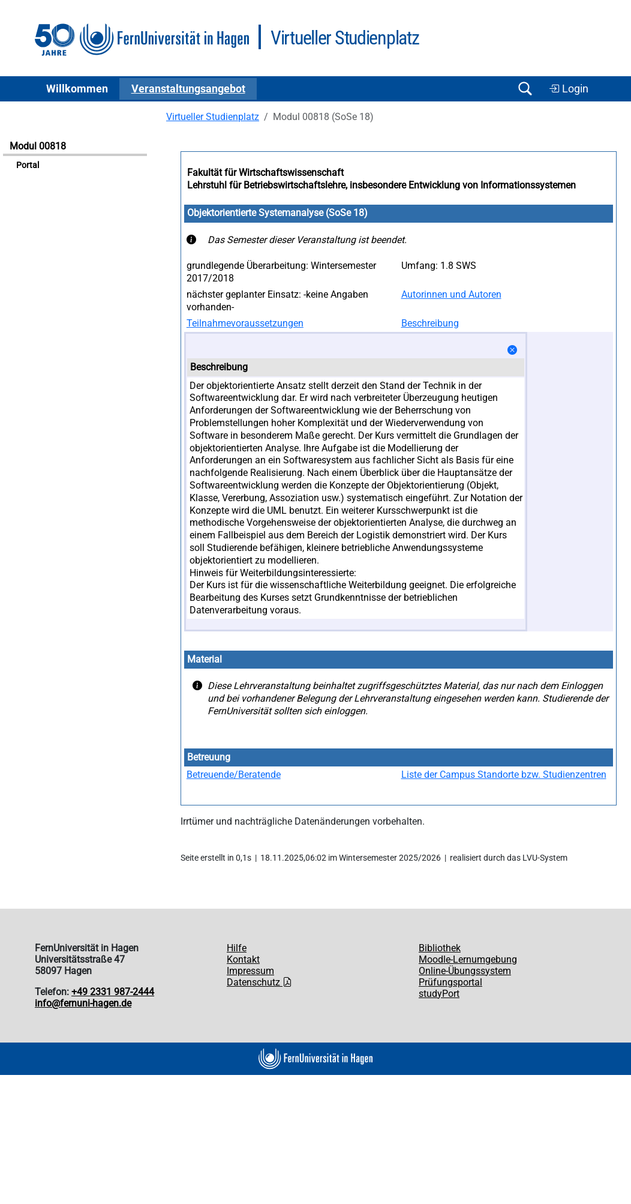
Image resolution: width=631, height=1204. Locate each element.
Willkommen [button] (77, 89)
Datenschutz (259, 982)
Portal (27, 165)
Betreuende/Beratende (234, 774)
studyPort (439, 993)
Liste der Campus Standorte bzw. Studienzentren (503, 774)
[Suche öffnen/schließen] (525, 88)
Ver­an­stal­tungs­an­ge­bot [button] (188, 89)
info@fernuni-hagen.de (83, 1003)
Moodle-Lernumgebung (468, 959)
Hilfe (237, 948)
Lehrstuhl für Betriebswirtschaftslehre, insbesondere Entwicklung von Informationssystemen (381, 185)
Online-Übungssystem (465, 971)
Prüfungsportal (450, 982)
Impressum (250, 971)
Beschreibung (430, 323)
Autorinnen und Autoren (451, 294)
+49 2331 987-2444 (112, 992)
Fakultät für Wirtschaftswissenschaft (265, 172)
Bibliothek (440, 948)
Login (568, 89)
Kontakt (243, 959)
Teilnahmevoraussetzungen (245, 323)
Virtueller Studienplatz (212, 116)
